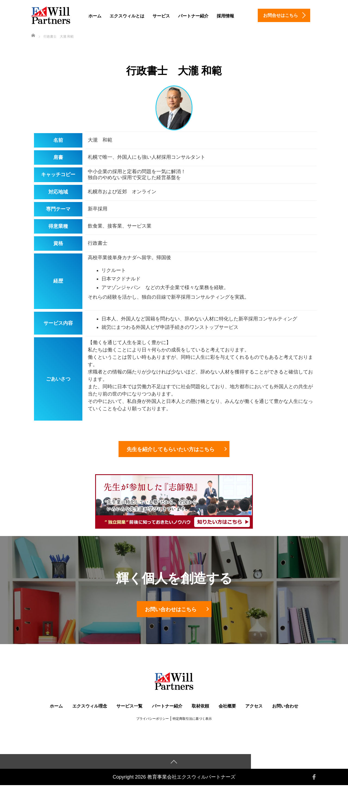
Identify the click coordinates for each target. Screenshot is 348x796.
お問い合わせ (285, 716)
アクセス (254, 716)
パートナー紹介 (193, 16)
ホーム (94, 16)
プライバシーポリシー (152, 729)
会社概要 (227, 716)
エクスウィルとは (127, 16)
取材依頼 (200, 716)
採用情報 (225, 16)
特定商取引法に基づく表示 (192, 729)
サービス (161, 16)
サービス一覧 (129, 716)
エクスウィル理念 (89, 716)
